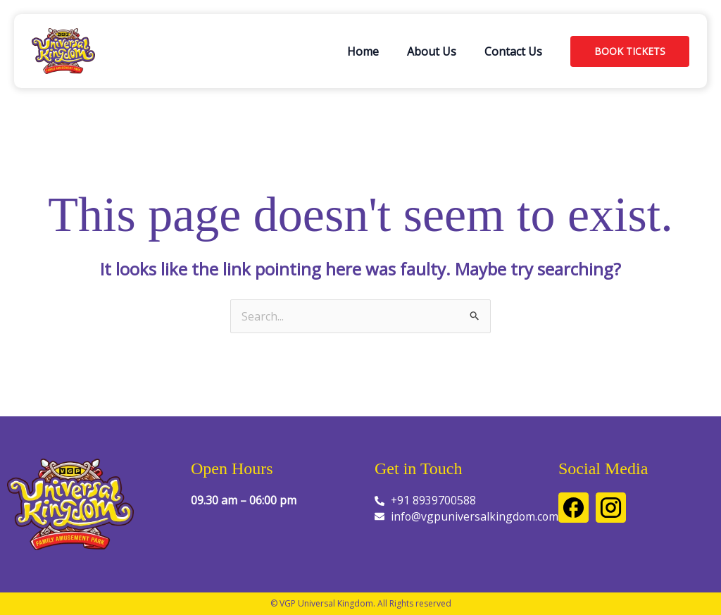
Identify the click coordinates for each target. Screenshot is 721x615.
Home (363, 51)
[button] (629, 51)
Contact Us (513, 51)
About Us (431, 51)
